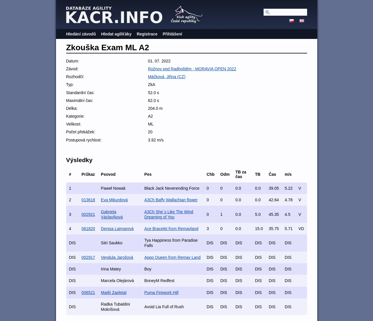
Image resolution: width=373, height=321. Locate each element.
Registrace (147, 34)
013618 (88, 200)
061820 (88, 228)
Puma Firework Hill (161, 292)
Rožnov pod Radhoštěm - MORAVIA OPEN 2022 (192, 69)
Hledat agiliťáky (116, 34)
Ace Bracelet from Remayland (171, 228)
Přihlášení (172, 34)
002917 (88, 257)
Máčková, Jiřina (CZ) (166, 76)
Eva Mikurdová (114, 200)
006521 (88, 292)
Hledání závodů (81, 34)
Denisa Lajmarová (117, 228)
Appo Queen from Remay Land (172, 257)
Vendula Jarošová (117, 257)
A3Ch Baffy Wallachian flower (171, 200)
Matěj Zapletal (114, 292)
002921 (88, 214)
